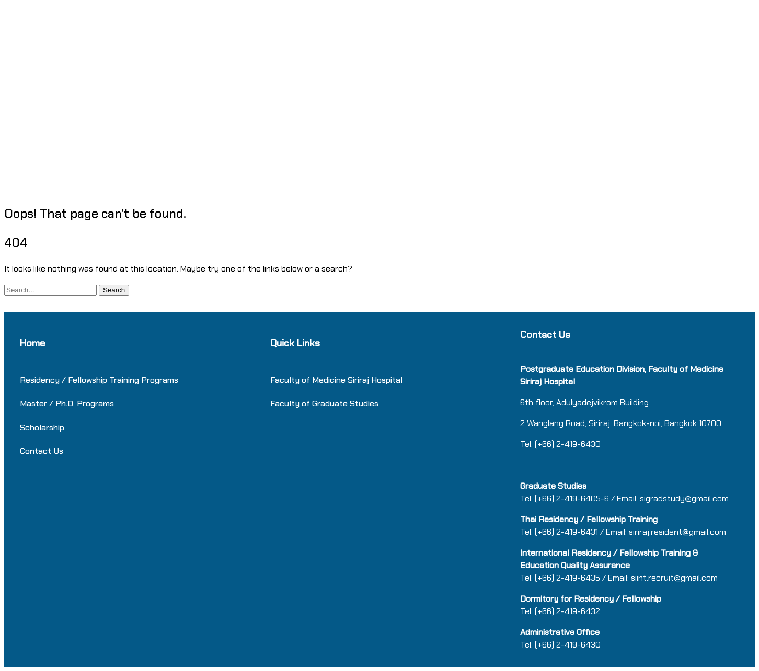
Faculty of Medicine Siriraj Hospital (336, 379)
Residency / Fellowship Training (79, 379)
